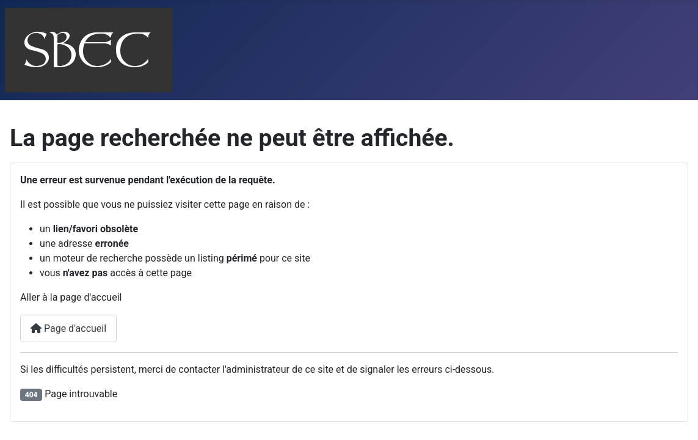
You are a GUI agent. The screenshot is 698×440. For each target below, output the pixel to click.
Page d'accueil (68, 328)
